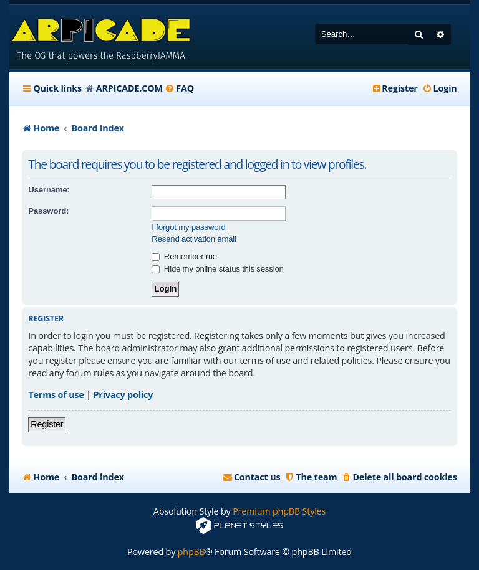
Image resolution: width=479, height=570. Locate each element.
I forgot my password (188, 227)
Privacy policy (123, 395)
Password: (48, 211)
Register (47, 424)
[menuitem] (179, 88)
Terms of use (56, 395)
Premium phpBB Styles (279, 511)
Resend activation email (194, 239)
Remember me (184, 256)
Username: (48, 189)
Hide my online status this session (217, 268)
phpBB (191, 552)
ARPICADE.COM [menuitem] (129, 88)
